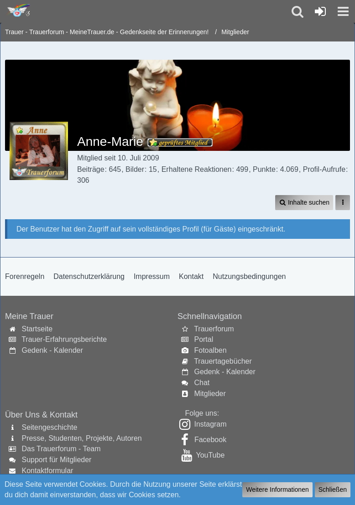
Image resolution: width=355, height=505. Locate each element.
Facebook (210, 439)
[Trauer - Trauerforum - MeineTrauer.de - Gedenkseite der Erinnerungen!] (17, 11)
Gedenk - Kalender (52, 350)
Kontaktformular (47, 470)
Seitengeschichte (49, 427)
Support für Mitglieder (56, 460)
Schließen (332, 489)
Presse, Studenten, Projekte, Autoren (81, 438)
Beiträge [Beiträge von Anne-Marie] (90, 169)
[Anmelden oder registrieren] (320, 11)
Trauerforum (214, 329)
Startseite (36, 329)
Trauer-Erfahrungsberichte (64, 339)
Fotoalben (210, 350)
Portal (203, 339)
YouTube (210, 455)
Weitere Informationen (277, 489)
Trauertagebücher (223, 361)
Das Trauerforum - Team (60, 449)
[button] (343, 11)
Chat (201, 382)
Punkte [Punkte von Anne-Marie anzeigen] (264, 169)
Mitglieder (209, 393)
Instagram (210, 424)
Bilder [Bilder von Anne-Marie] (134, 169)
